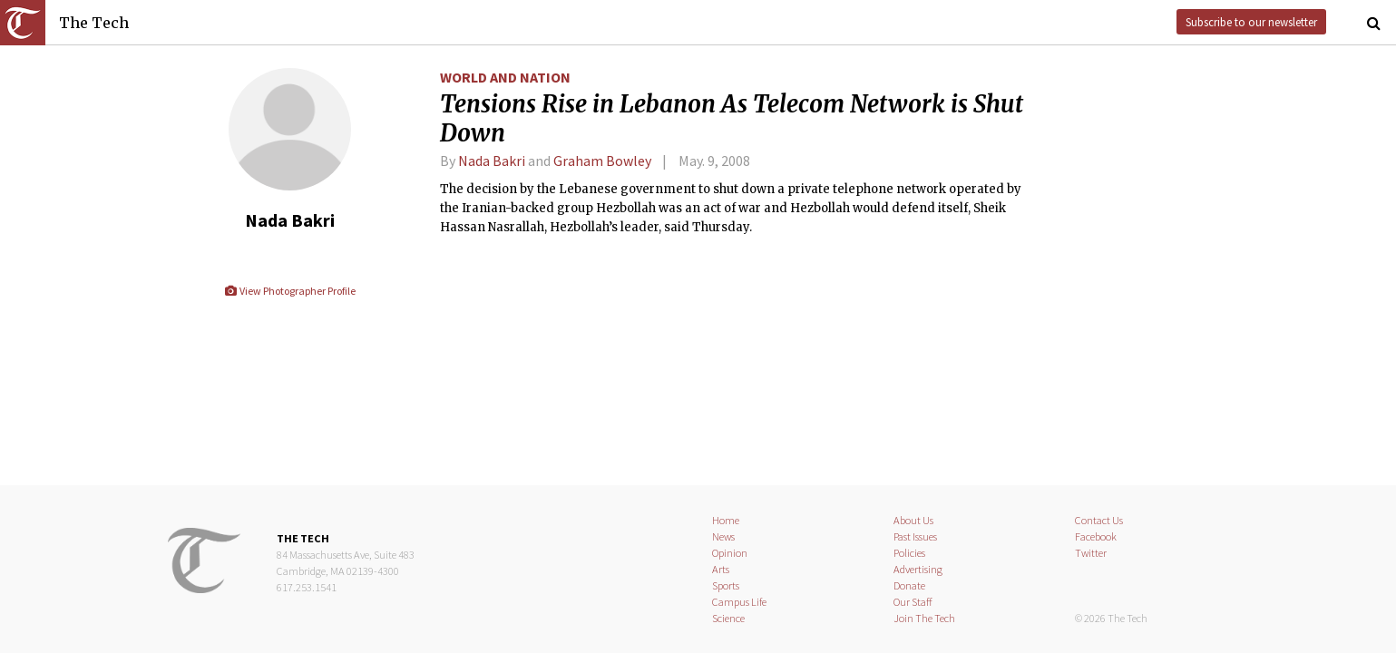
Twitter (1091, 553)
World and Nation (505, 77)
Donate (909, 585)
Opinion (729, 553)
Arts (720, 569)
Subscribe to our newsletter (1251, 22)
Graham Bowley (602, 160)
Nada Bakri (493, 160)
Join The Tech (924, 618)
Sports (725, 585)
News (723, 536)
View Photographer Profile (290, 290)
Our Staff (912, 602)
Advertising (917, 569)
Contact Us (1099, 520)
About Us (913, 520)
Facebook (1096, 536)
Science (728, 618)
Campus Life (739, 602)
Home (725, 520)
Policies (909, 553)
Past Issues (915, 536)
